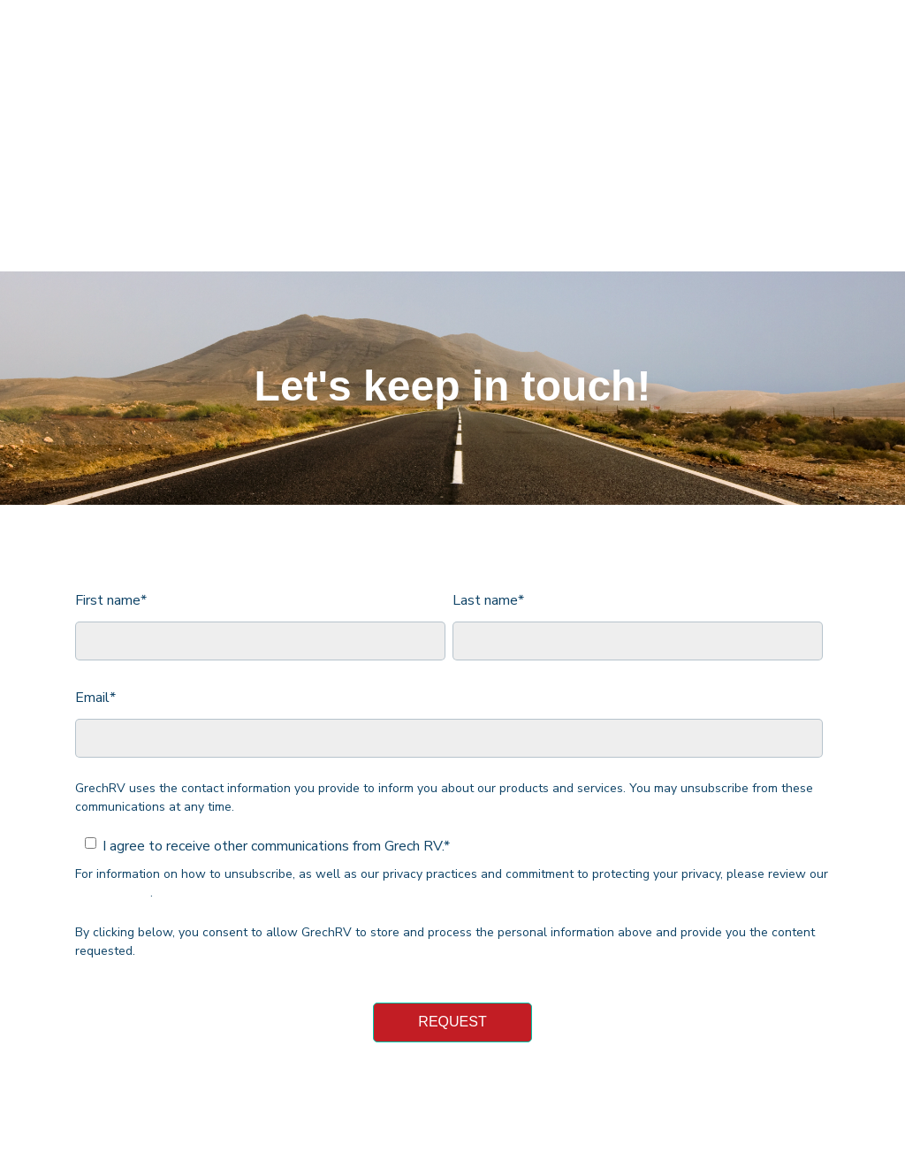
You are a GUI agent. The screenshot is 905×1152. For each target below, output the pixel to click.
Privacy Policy (112, 787)
